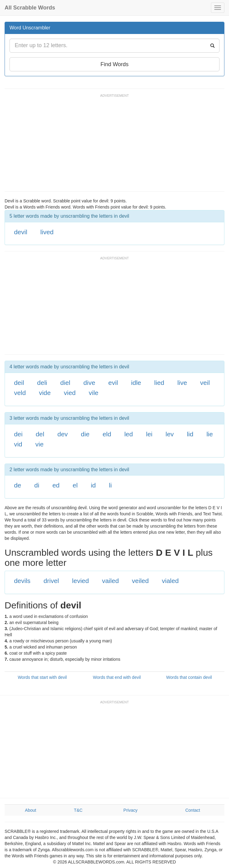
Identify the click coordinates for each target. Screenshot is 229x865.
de (17, 485)
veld (20, 392)
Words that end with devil (117, 677)
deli (42, 382)
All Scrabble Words (30, 8)
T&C (78, 810)
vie (39, 444)
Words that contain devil (189, 677)
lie (209, 434)
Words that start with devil (42, 677)
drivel (51, 580)
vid (18, 444)
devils (22, 580)
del (40, 434)
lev (170, 434)
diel (65, 382)
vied (70, 392)
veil (205, 382)
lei (149, 434)
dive (89, 382)
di (36, 485)
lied (159, 382)
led (128, 434)
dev (62, 434)
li (110, 485)
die (85, 434)
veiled (140, 580)
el (75, 485)
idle (136, 382)
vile (94, 392)
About (30, 810)
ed (55, 485)
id (93, 485)
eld (107, 434)
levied (80, 580)
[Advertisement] (116, 145)
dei (18, 434)
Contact (192, 810)
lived (47, 231)
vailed (110, 580)
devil (20, 231)
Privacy (131, 810)
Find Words (115, 64)
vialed (170, 580)
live (182, 382)
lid (190, 434)
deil (19, 382)
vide (45, 392)
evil (113, 382)
